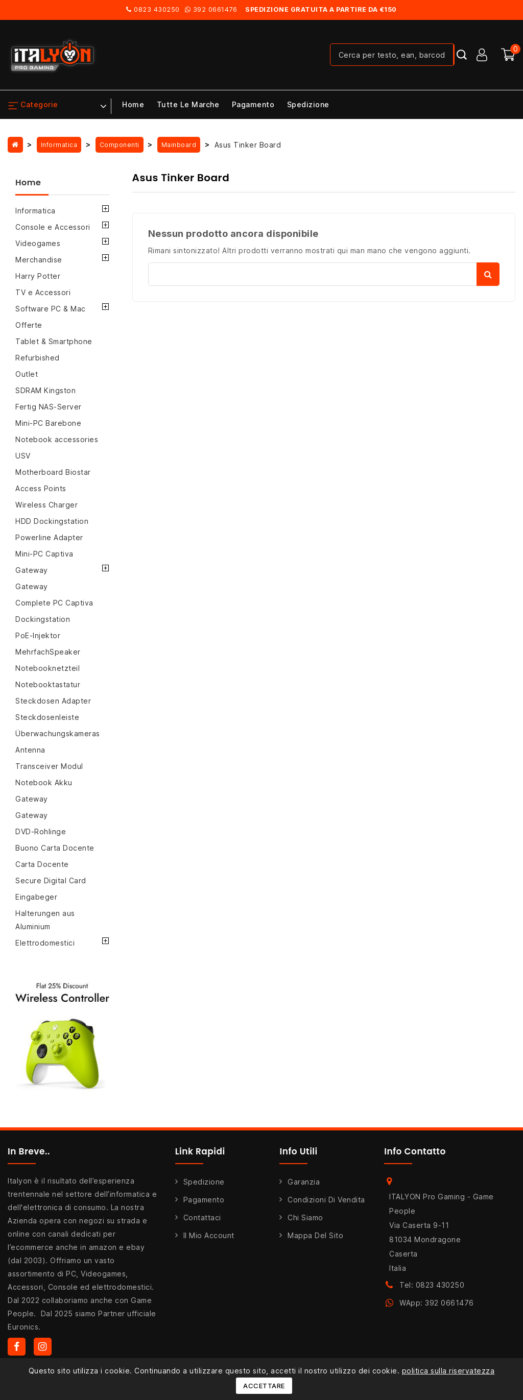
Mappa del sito (315, 1235)
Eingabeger (36, 896)
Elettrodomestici (45, 942)
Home (133, 104)
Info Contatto (415, 1151)
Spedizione (308, 104)
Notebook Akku (44, 782)
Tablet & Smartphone (53, 341)
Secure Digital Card (50, 880)
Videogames (37, 243)
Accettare (264, 1386)
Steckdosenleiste (47, 717)
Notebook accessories (56, 439)
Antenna (30, 749)
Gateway (31, 570)
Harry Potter (37, 276)
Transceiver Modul (49, 766)
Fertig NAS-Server (48, 406)
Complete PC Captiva (54, 602)
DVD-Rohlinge (40, 831)
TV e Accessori (42, 292)
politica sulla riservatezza (448, 1370)
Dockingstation (42, 619)
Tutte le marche (188, 104)
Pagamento (253, 104)
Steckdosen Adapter (53, 700)
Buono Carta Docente (54, 847)
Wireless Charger (46, 504)
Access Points (40, 488)
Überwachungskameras (57, 733)
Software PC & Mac (50, 308)
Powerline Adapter (49, 537)
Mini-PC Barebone (48, 423)
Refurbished (37, 357)
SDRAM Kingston (45, 390)
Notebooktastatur (47, 684)
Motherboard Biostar (53, 472)
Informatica (35, 210)
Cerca (488, 274)
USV (23, 455)
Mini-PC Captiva (44, 553)
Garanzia (304, 1181)
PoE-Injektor (37, 635)
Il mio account (208, 1235)
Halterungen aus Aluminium (45, 920)
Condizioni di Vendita (326, 1199)
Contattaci (202, 1217)
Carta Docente (42, 864)
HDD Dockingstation (51, 521)
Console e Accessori (52, 227)
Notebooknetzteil (47, 668)
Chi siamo (305, 1217)
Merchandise (38, 259)
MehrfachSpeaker (48, 651)
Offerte (28, 325)
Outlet (26, 374)
